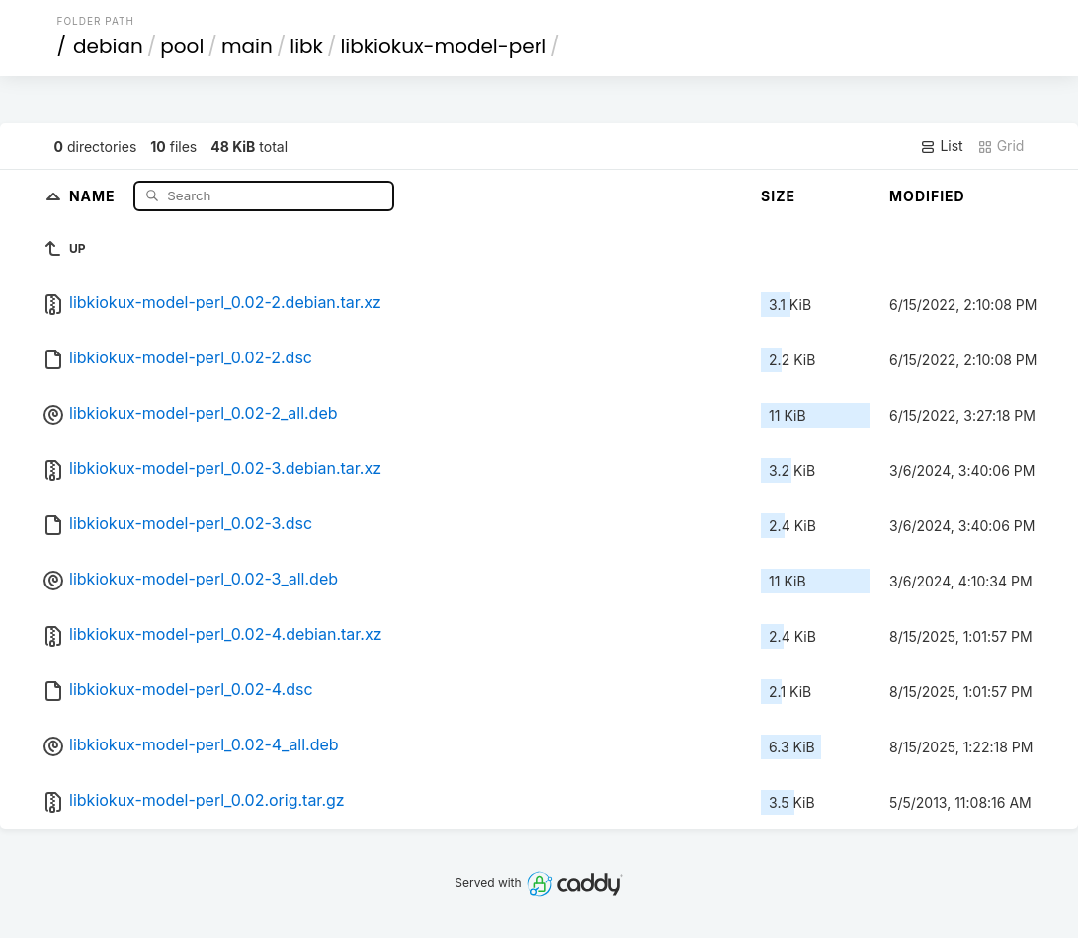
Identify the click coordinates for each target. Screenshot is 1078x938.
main (247, 46)
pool (182, 46)
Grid (1001, 146)
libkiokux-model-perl (443, 46)
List (941, 146)
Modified (927, 196)
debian (108, 46)
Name (94, 195)
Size (778, 196)
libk (306, 46)
